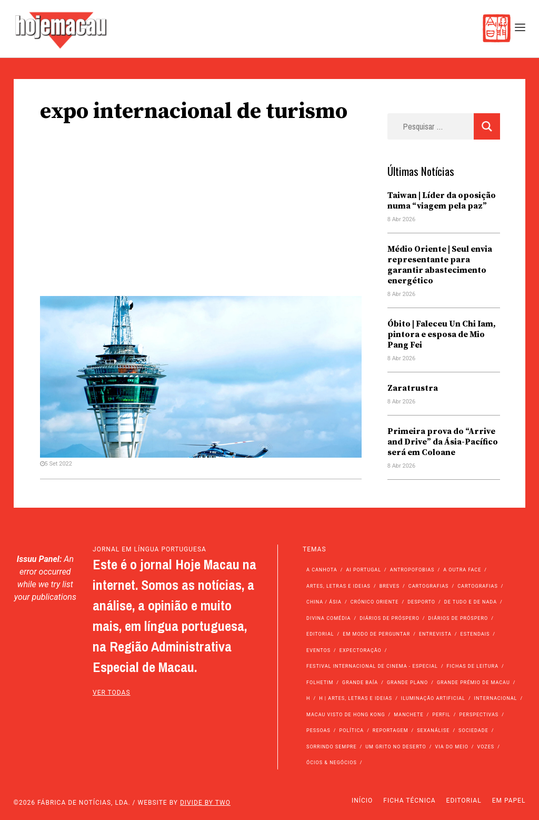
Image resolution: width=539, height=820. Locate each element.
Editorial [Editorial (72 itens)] (320, 634)
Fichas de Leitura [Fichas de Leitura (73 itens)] (472, 666)
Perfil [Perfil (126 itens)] (441, 714)
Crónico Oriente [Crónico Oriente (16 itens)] (375, 602)
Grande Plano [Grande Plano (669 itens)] (407, 682)
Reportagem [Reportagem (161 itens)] (390, 730)
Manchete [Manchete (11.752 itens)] (408, 714)
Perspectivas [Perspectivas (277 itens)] (479, 714)
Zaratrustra (412, 388)
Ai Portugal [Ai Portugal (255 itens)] (363, 569)
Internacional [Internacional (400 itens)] (495, 698)
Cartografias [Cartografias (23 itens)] (477, 586)
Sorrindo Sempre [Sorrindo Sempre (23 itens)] (331, 746)
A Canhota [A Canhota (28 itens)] (321, 569)
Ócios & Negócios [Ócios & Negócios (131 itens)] (331, 762)
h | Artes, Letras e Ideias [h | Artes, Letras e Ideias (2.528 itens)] (355, 698)
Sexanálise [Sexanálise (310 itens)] (433, 730)
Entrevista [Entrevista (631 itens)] (435, 634)
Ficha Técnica (409, 800)
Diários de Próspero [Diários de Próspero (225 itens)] (390, 618)
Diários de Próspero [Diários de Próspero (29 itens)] (458, 618)
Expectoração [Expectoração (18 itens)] (361, 650)
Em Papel (509, 800)
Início (362, 800)
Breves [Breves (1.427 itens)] (390, 586)
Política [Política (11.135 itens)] (352, 730)
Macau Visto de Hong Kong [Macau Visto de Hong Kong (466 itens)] (345, 714)
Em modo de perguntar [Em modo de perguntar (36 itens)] (376, 634)
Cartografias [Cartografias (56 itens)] (428, 586)
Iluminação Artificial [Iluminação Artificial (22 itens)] (433, 698)
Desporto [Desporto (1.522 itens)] (421, 602)
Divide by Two (205, 802)
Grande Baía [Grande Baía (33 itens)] (360, 682)
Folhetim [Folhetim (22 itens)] (319, 682)
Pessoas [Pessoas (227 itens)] (318, 730)
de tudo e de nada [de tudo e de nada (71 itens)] (470, 602)
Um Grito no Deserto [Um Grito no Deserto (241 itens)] (395, 746)
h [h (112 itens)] (308, 698)
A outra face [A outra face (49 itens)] (462, 569)
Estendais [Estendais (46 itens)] (475, 634)
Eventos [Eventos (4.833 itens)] (318, 650)
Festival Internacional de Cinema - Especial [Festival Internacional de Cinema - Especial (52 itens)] (372, 666)
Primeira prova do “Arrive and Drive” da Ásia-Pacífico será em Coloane (442, 442)
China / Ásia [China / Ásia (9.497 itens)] (324, 602)
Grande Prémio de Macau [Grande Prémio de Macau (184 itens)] (473, 682)
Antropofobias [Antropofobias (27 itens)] (412, 569)
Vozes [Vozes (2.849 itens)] (486, 746)
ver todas (112, 692)
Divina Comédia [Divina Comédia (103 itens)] (328, 618)
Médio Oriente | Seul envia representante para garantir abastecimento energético (439, 265)
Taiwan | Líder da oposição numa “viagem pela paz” (441, 200)
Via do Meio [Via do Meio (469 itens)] (451, 746)
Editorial (464, 800)
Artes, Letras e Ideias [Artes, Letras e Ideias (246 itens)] (338, 586)
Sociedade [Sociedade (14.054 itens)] (473, 730)
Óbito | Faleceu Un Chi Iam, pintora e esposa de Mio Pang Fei (441, 334)
